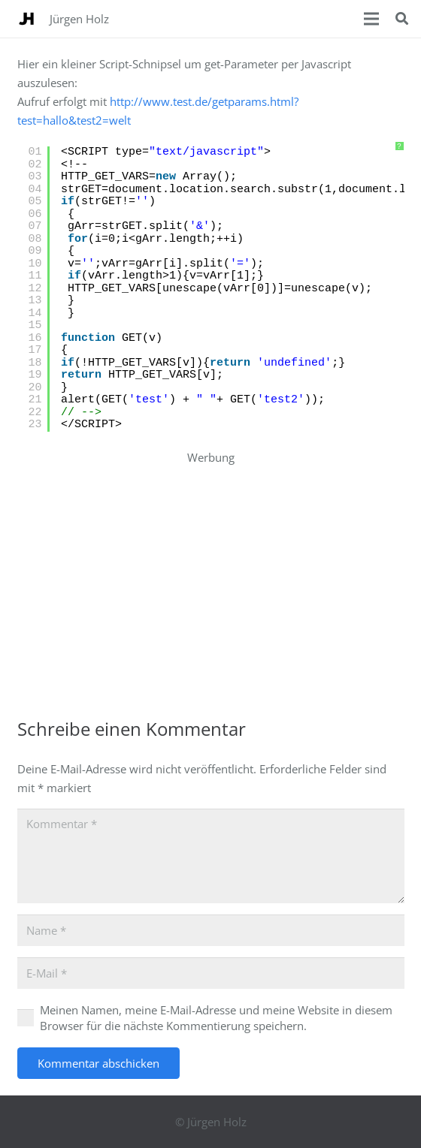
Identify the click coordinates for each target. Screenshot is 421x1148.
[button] (402, 19)
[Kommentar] (210, 856)
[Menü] (371, 19)
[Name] (210, 930)
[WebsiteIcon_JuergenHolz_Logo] (26, 18)
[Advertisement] (219, 572)
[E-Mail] (210, 973)
